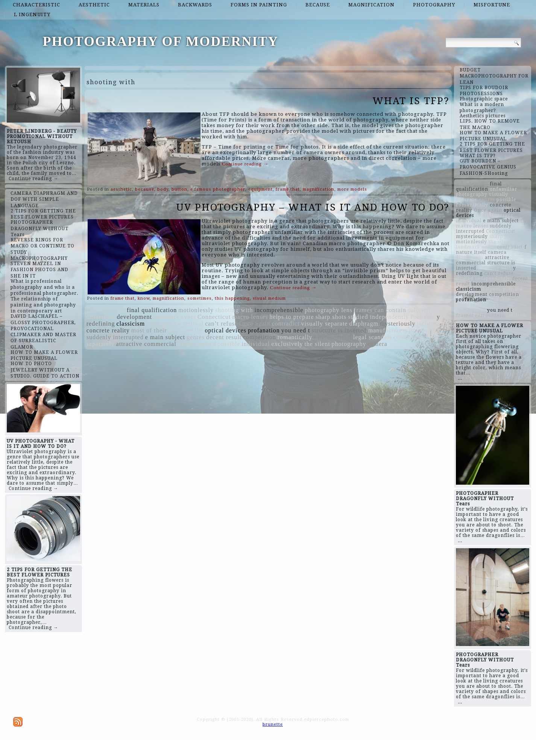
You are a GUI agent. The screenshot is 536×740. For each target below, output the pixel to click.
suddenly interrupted (115, 337)
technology (432, 323)
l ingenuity (32, 14)
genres (196, 337)
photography (434, 5)
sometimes (199, 298)
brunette (273, 724)
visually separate (324, 323)
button (179, 189)
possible (228, 344)
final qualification (152, 310)
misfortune (492, 5)
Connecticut (214, 317)
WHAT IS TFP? (410, 100)
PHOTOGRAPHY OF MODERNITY (161, 41)
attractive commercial (146, 344)
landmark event (174, 317)
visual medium (269, 298)
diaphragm (363, 323)
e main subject (165, 337)
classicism (131, 323)
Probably (422, 317)
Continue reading (245, 164)
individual (256, 344)
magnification (371, 5)
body (163, 189)
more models (352, 189)
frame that (288, 189)
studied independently (378, 317)
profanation (264, 330)
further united (197, 344)
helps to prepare (292, 317)
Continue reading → (33, 178)
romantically (295, 337)
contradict (285, 323)
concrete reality (108, 330)
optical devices (226, 330)
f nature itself (333, 337)
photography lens (328, 310)
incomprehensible (279, 310)
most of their (149, 330)
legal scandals (372, 337)
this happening (232, 298)
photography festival (174, 323)
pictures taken (106, 310)
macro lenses (250, 317)
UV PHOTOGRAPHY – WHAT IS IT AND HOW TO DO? (312, 207)
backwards (195, 5)
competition (259, 337)
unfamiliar (101, 317)
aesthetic (94, 5)
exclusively (287, 344)
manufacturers (388, 330)
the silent (317, 344)
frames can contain (380, 310)
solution (419, 310)
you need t (295, 330)
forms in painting (259, 5)
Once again (254, 323)
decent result (223, 337)
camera (377, 344)
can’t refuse (221, 323)
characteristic (36, 5)
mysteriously (398, 323)
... (460, 378)
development (134, 317)
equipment (260, 189)
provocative (425, 330)
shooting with (234, 310)
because (317, 5)
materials (143, 5)
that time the (186, 330)
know (144, 298)
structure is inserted (338, 330)
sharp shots (331, 317)
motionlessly (196, 310)
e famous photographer (217, 189)
